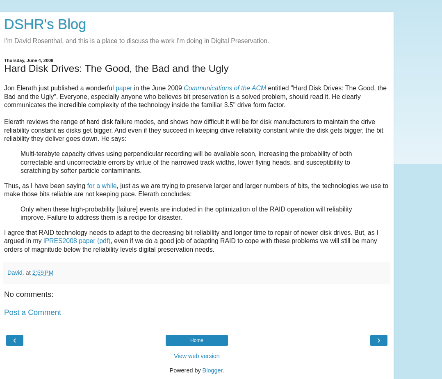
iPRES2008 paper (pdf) (77, 240)
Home (196, 340)
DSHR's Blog (45, 24)
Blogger (213, 370)
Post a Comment (32, 312)
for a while (101, 185)
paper (124, 88)
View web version (197, 356)
